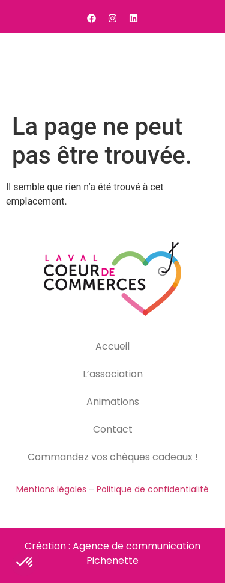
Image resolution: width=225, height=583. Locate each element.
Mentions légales (51, 489)
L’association (113, 374)
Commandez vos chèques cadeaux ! (113, 457)
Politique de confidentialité (153, 489)
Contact (113, 429)
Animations (112, 402)
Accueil (112, 346)
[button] (201, 70)
